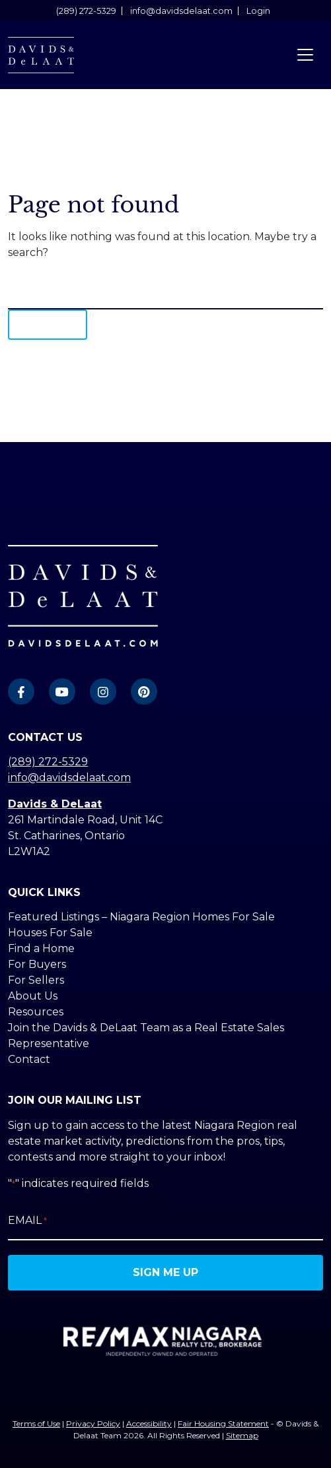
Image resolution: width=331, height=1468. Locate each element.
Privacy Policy (93, 1423)
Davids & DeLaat (55, 804)
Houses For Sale (50, 932)
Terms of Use (36, 1423)
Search (47, 324)
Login (258, 11)
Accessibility (149, 1423)
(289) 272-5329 (86, 11)
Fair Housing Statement (223, 1423)
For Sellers (36, 980)
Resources (35, 1011)
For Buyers (37, 964)
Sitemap (242, 1435)
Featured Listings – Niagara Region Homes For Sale (141, 916)
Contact (29, 1059)
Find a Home (41, 948)
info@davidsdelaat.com (181, 11)
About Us (32, 996)
